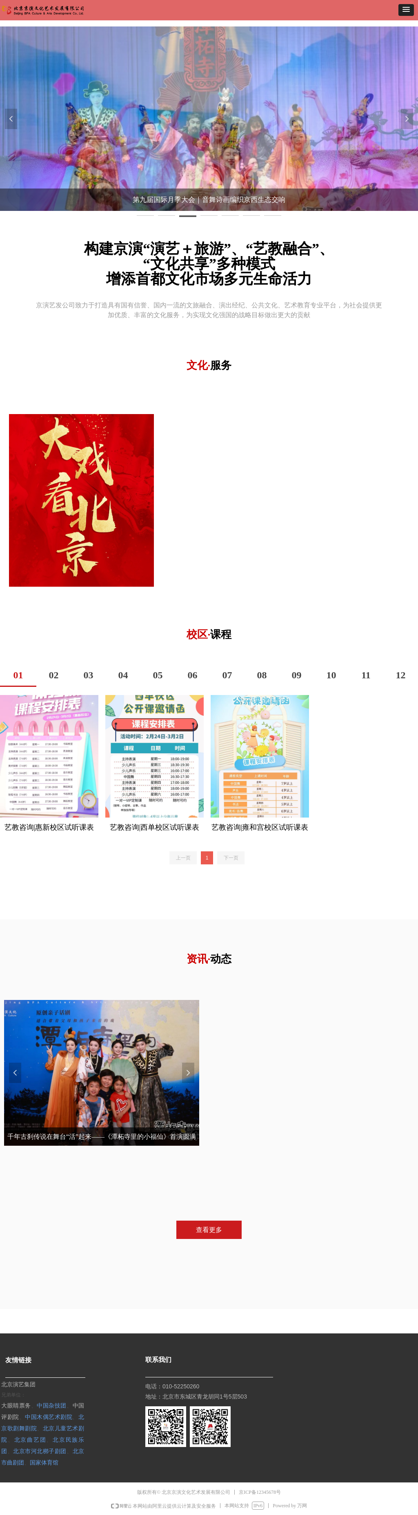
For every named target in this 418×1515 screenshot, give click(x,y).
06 (193, 675)
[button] (406, 10)
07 (227, 675)
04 (123, 675)
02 (54, 675)
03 (88, 675)
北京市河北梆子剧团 (40, 1451)
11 (366, 675)
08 (262, 675)
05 (158, 675)
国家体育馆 (44, 1462)
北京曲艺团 (30, 1439)
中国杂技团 (52, 1405)
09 (297, 675)
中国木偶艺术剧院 (48, 1417)
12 (401, 675)
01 (18, 675)
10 (331, 675)
